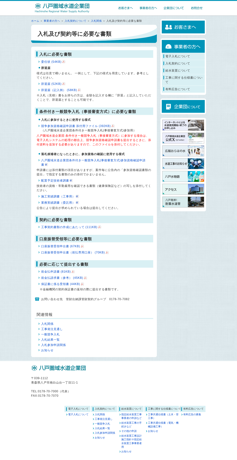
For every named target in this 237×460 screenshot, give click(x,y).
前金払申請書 (56, 271)
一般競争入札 (50, 334)
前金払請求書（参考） (62, 277)
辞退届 (51, 83)
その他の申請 (129, 431)
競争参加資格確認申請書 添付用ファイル (76, 126)
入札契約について (76, 21)
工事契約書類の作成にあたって (69, 227)
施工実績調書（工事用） (58, 196)
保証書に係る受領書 (60, 284)
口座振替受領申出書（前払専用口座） (73, 252)
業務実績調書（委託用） (58, 202)
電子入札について (78, 414)
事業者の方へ (52, 21)
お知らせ (47, 350)
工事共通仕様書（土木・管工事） (163, 416)
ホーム (35, 21)
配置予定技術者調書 (55, 180)
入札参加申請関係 (53, 345)
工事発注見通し (52, 329)
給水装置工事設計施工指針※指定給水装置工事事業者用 (131, 441)
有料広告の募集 (192, 414)
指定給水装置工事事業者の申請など (131, 416)
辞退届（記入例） (59, 90)
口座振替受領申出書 (60, 246)
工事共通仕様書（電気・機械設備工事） (163, 424)
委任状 (51, 61)
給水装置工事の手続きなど (131, 424)
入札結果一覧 (50, 339)
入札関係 (96, 21)
